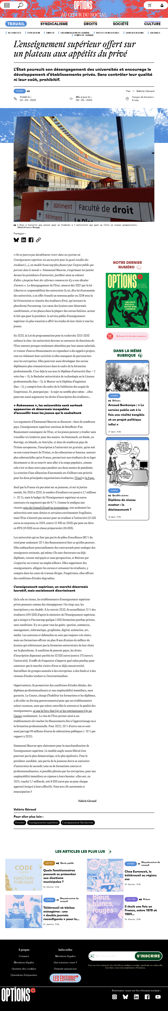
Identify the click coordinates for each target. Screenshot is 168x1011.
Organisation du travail (150, 863)
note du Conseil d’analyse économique (45, 507)
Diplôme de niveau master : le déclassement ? (122, 504)
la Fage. (90, 478)
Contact (24, 956)
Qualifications (120, 495)
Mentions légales (24, 962)
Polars (146, 899)
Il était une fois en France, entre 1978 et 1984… (141, 910)
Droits (49, 863)
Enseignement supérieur (43, 822)
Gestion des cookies (24, 969)
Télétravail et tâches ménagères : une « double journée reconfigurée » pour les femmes (60, 913)
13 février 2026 (51, 887)
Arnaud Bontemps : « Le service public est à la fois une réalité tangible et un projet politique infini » (126, 415)
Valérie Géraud (140, 91)
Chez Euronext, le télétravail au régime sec (141, 875)
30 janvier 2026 (51, 924)
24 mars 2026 (114, 517)
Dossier (20, 822)
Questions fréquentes (24, 975)
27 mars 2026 (114, 432)
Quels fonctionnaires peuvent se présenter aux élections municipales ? (59, 876)
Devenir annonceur (65, 969)
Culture (131, 899)
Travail (20, 91)
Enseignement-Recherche (77, 822)
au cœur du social (84, 15)
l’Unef (78, 478)
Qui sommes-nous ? (65, 962)
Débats (116, 401)
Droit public (67, 863)
